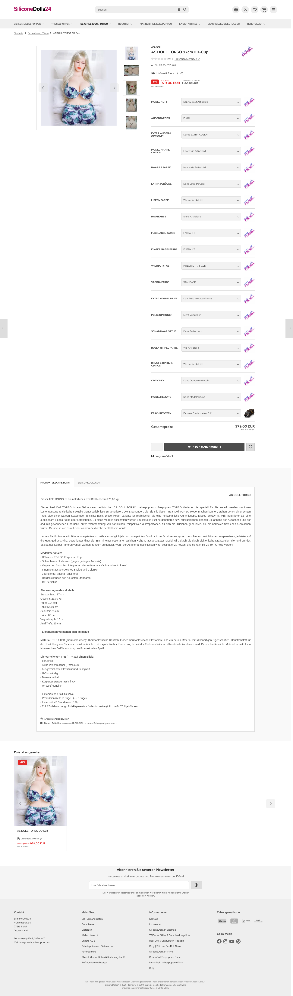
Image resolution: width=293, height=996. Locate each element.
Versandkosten (123, 981)
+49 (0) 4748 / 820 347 (31, 938)
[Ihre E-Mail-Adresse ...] (139, 885)
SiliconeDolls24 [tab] (89, 482)
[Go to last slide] (131, 52)
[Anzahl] (156, 447)
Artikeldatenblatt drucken (56, 718)
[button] (131, 70)
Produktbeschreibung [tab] (55, 482)
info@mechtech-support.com (36, 942)
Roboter (125, 24)
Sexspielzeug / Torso (95, 24)
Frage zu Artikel (162, 456)
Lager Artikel (189, 24)
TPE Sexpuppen (62, 24)
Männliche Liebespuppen (156, 23)
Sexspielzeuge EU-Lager (224, 23)
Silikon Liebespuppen (29, 24)
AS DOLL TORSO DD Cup (32, 830)
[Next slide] (131, 124)
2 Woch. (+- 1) (175, 73)
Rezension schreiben (186, 58)
